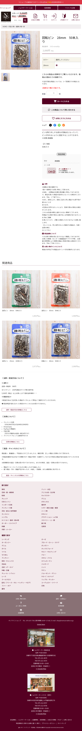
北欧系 (43, 526)
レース (4, 576)
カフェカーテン (46, 561)
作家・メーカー (7, 529)
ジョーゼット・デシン (48, 573)
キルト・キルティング (48, 552)
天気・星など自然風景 (9, 511)
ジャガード (45, 564)
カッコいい (5, 514)
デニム (43, 498)
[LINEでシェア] (59, 125)
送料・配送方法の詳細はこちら (16, 410)
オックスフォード (47, 549)
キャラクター (45, 495)
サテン (43, 570)
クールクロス (6, 579)
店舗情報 (35, 720)
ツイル (4, 552)
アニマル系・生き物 (48, 492)
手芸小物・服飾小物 (15, 26)
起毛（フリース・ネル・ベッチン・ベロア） (16, 582)
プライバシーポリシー (49, 723)
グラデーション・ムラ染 (49, 517)
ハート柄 (44, 511)
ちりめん (5, 555)
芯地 (42, 586)
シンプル (5, 517)
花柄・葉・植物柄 (8, 492)
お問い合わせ (68, 720)
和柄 (3, 495)
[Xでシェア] (50, 125)
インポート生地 (7, 505)
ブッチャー (5, 558)
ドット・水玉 (45, 489)
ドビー (43, 555)
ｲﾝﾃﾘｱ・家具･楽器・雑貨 (49, 508)
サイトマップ (62, 723)
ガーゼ (43, 539)
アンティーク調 (7, 508)
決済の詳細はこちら (13, 442)
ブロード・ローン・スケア (50, 542)
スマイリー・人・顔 (48, 520)
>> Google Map (41, 669)
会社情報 (13, 720)
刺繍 (3, 526)
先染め (4, 564)
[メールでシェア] (63, 125)
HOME (5, 26)
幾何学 (43, 505)
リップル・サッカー (48, 579)
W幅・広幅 (5, 570)
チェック (5, 498)
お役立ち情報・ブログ (54, 720)
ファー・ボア (6, 586)
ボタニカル (45, 502)
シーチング (5, 539)
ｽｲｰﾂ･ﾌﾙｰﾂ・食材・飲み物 (10, 520)
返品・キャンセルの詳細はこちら (17, 475)
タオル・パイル (46, 558)
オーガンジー (6, 542)
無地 (3, 489)
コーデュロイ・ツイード (49, 582)
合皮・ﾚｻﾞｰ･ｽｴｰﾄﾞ (8, 567)
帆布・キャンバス (8, 561)
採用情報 (42, 720)
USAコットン (6, 502)
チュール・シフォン (8, 573)
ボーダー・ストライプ (9, 523)
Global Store (41, 624)
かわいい (44, 514)
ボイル (4, 549)
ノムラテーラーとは (24, 720)
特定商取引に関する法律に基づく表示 (28, 723)
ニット (43, 567)
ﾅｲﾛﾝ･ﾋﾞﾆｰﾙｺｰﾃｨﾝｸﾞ (47, 576)
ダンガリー (45, 545)
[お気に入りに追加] (38, 306)
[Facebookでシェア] (54, 125)
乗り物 (43, 523)
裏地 (3, 589)
